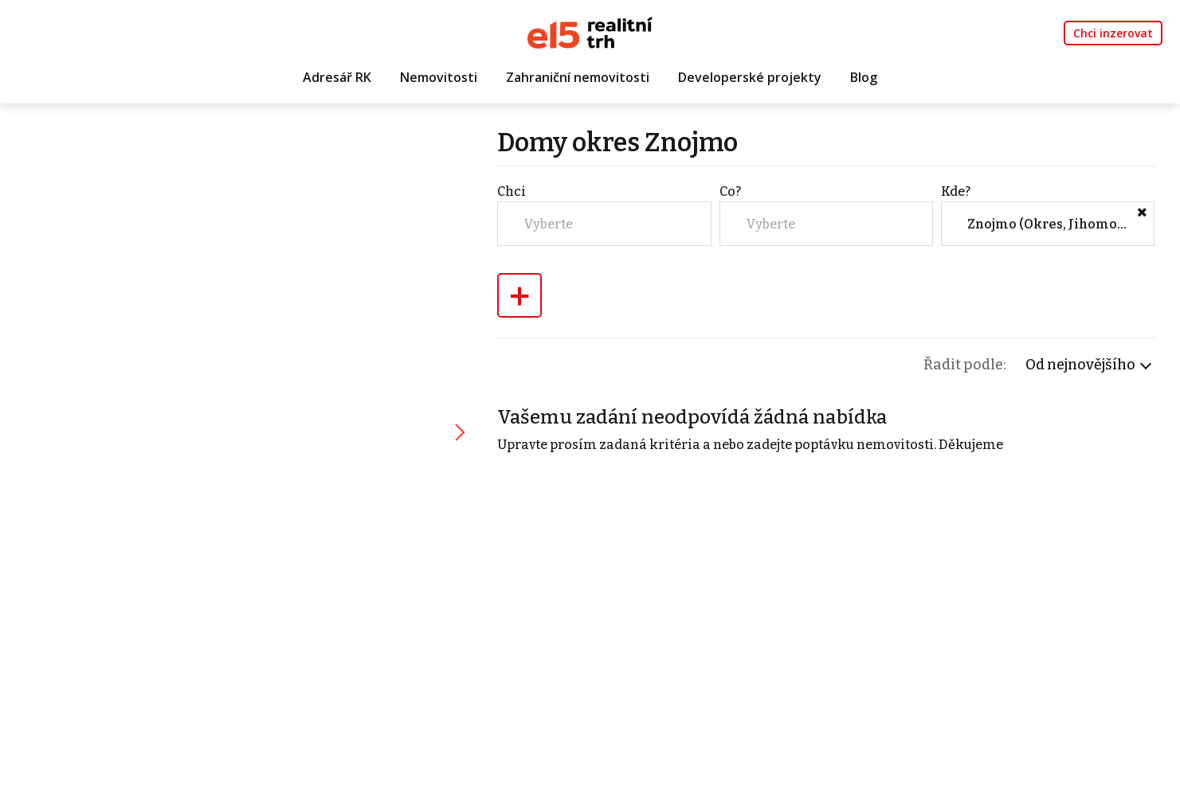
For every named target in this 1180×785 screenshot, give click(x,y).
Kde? (955, 191)
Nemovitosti (438, 77)
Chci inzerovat (1113, 33)
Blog (863, 77)
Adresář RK (337, 77)
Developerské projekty (749, 77)
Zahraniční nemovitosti (577, 77)
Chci (511, 191)
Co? (730, 191)
